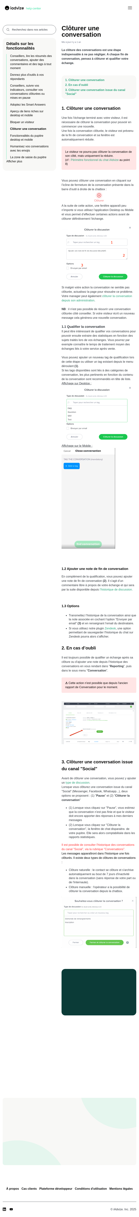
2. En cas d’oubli (76, 84)
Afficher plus (14, 161)
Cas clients (29, 1188)
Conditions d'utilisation (91, 1188)
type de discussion (77, 782)
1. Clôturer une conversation (84, 80)
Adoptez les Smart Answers (28, 104)
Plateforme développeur (55, 1188)
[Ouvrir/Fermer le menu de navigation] (129, 8)
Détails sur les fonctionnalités (20, 45)
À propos (12, 1188)
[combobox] (29, 29)
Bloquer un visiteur (22, 122)
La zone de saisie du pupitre (28, 157)
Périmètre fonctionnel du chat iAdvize (95, 159)
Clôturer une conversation (28, 128)
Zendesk (110, 628)
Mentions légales (121, 1188)
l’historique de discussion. (116, 589)
